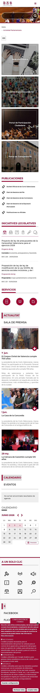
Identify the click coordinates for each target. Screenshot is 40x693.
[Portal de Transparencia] (33, 583)
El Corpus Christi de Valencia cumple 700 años (19, 357)
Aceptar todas (32, 690)
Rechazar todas (19, 690)
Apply (35, 16)
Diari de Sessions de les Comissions (20, 198)
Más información (7, 636)
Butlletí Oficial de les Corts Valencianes (21, 187)
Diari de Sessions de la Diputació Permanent (19, 205)
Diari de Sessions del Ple (15, 192)
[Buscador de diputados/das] (33, 592)
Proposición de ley (8, 274)
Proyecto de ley (7, 249)
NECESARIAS (8, 640)
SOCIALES (7, 664)
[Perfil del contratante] (20, 592)
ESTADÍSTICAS (8, 655)
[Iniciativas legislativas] (7, 592)
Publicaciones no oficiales (16, 212)
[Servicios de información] (7, 583)
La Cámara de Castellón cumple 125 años (19, 458)
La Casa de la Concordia (13, 415)
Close (37, 623)
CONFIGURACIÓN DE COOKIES (20, 621)
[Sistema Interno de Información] (33, 574)
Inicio (4, 27)
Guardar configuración (10, 683)
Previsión (33, 542)
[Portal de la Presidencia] (7, 574)
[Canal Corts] (20, 574)
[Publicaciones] (20, 583)
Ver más (34, 348)
